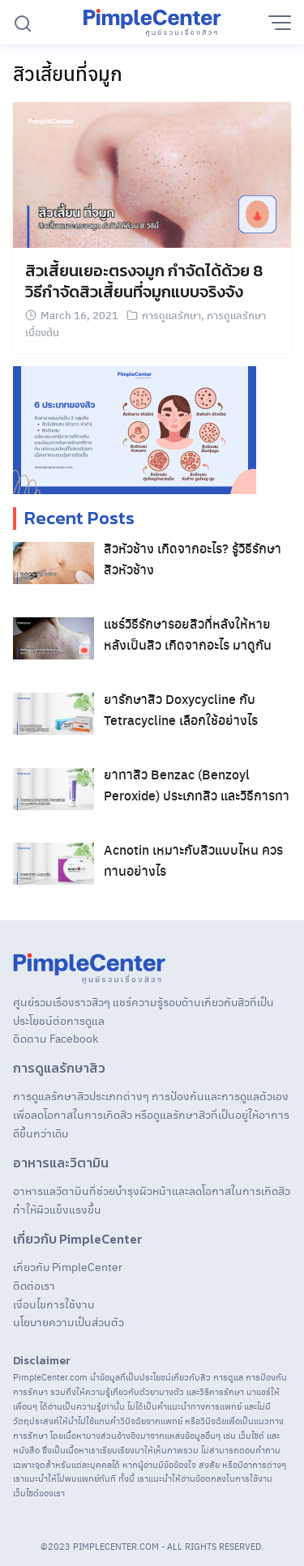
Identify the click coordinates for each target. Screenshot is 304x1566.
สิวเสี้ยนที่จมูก (67, 73)
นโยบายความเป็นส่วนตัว (68, 1321)
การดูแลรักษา (171, 314)
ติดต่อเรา (34, 1285)
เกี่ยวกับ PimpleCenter (67, 1266)
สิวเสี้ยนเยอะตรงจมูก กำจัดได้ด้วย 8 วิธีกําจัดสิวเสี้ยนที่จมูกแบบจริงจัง (144, 281)
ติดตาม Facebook (55, 1038)
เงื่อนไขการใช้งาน (54, 1303)
